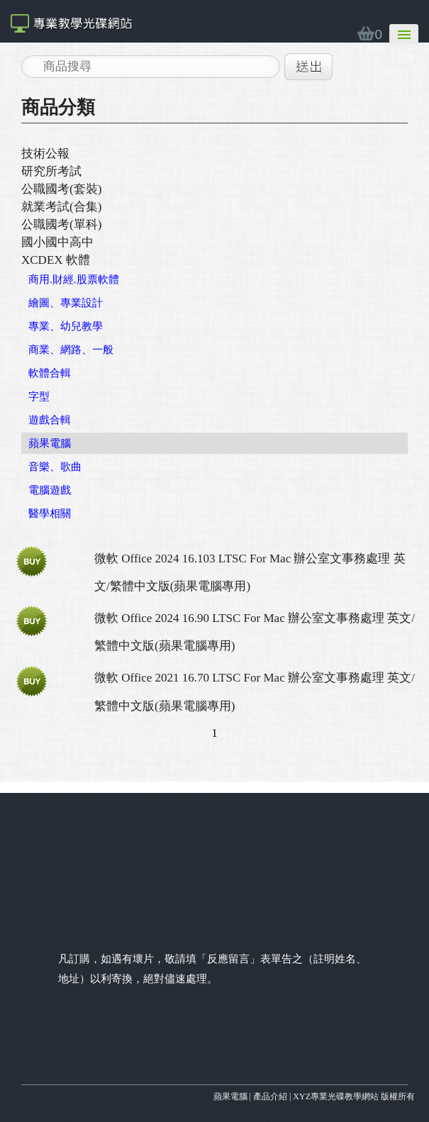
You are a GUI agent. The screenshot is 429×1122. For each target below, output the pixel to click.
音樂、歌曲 (55, 466)
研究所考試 (51, 171)
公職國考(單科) (61, 224)
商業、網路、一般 (70, 349)
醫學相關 (49, 513)
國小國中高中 (57, 242)
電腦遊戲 (49, 490)
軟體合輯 (49, 373)
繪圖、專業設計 (65, 303)
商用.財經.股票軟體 (73, 279)
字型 (39, 396)
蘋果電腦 (49, 443)
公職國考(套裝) (61, 189)
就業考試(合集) (61, 206)
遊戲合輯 (49, 420)
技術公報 (45, 153)
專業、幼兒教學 (65, 326)
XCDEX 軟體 (55, 260)
